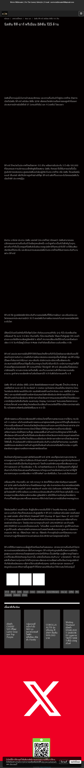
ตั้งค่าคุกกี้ (64, 762)
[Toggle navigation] (81, 13)
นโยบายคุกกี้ (13, 764)
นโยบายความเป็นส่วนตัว (49, 762)
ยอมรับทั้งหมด (75, 762)
